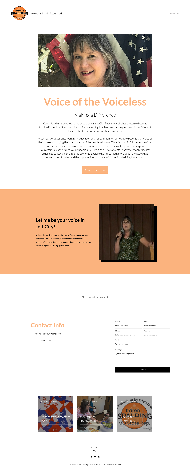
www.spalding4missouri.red (46, 13)
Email (146, 321)
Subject (118, 340)
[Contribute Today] (95, 170)
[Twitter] (95, 456)
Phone (117, 331)
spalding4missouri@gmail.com (47, 333)
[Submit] (142, 370)
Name (117, 321)
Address (147, 331)
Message (118, 349)
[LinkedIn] (98, 456)
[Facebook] (91, 456)
